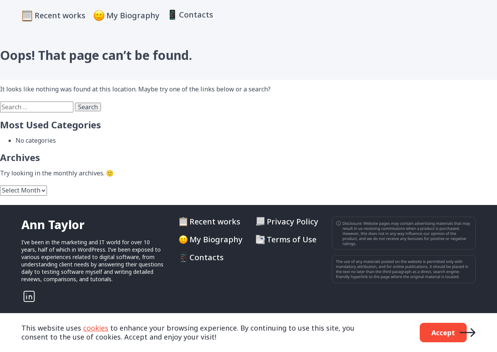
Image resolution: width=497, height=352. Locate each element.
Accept (443, 332)
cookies (95, 328)
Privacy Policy (292, 222)
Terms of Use (291, 240)
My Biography (133, 15)
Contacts (196, 15)
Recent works (60, 15)
